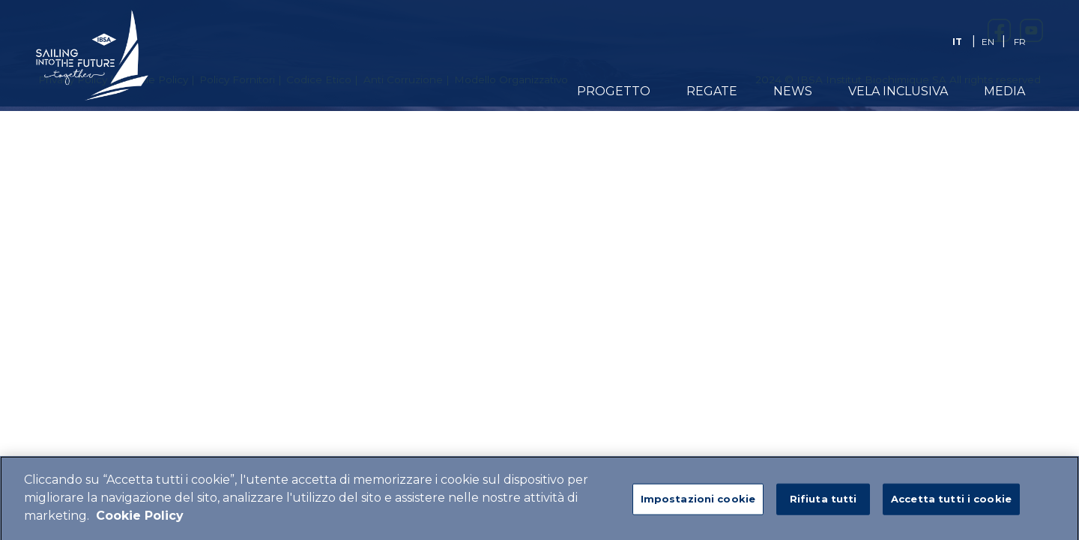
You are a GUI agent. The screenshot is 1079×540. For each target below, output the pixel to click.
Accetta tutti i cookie (951, 505)
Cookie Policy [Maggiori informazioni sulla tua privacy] (140, 521)
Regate (711, 91)
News (792, 91)
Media (1004, 91)
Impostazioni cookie (698, 505)
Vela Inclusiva (898, 91)
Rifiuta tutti (823, 505)
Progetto (613, 91)
